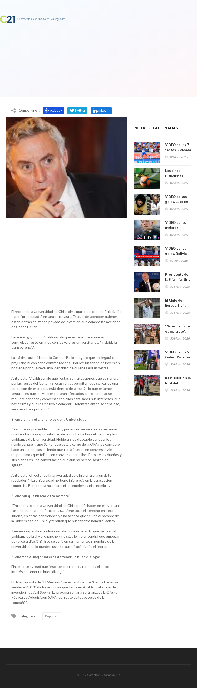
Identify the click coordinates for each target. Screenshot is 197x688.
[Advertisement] (66, 262)
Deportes (51, 616)
